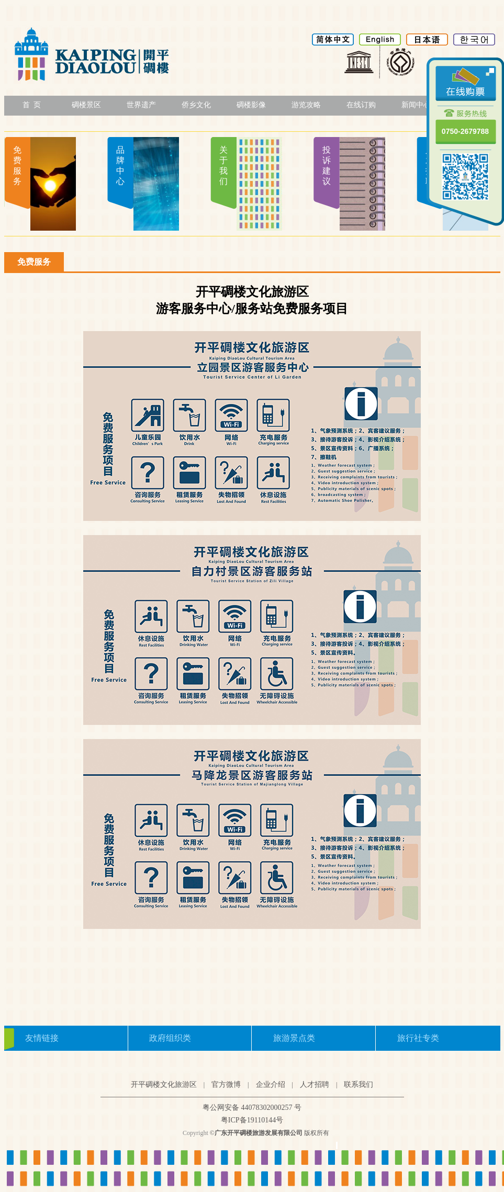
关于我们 (223, 165)
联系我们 (358, 1084)
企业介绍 (270, 1084)
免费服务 (17, 165)
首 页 (32, 105)
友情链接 (42, 1038)
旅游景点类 (294, 1038)
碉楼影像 (251, 105)
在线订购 (361, 105)
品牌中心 (120, 165)
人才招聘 (314, 1084)
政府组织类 (170, 1038)
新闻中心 (416, 105)
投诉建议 (326, 165)
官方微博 (226, 1084)
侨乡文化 (196, 105)
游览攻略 (306, 105)
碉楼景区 (86, 105)
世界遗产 (141, 105)
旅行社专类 (418, 1038)
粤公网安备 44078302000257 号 (252, 1107)
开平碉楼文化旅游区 (164, 1084)
